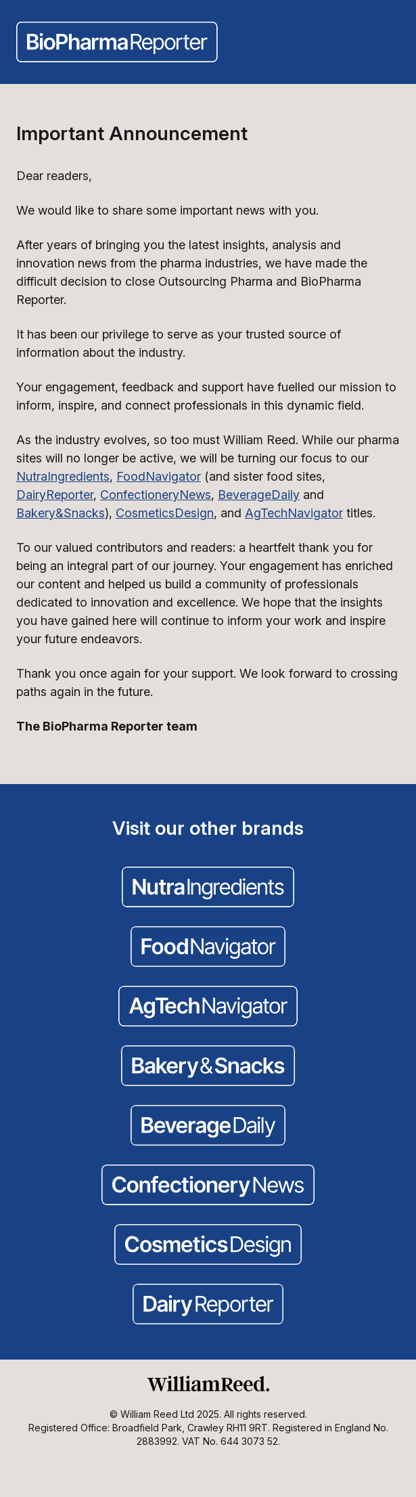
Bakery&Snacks (60, 513)
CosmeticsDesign (165, 513)
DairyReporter (54, 494)
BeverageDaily (259, 494)
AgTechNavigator (294, 513)
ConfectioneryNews (155, 494)
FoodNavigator (158, 476)
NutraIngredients (63, 476)
